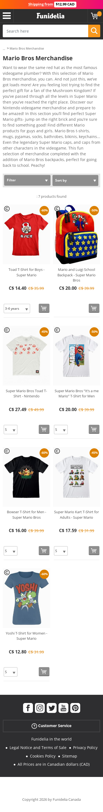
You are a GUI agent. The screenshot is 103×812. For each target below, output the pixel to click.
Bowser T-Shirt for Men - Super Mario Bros (26, 514)
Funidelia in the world (51, 739)
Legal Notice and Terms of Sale (38, 747)
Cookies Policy (42, 756)
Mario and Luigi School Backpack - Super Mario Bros (76, 275)
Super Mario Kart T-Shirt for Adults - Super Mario (76, 514)
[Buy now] (44, 308)
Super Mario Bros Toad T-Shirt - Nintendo (26, 393)
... (4, 49)
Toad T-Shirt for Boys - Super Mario (26, 272)
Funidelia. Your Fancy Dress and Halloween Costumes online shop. (50, 16)
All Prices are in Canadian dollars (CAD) (54, 764)
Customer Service (51, 726)
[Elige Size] (17, 308)
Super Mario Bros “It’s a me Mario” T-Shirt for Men (77, 393)
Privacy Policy (85, 747)
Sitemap (69, 756)
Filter (11, 180)
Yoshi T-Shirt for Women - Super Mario (26, 636)
